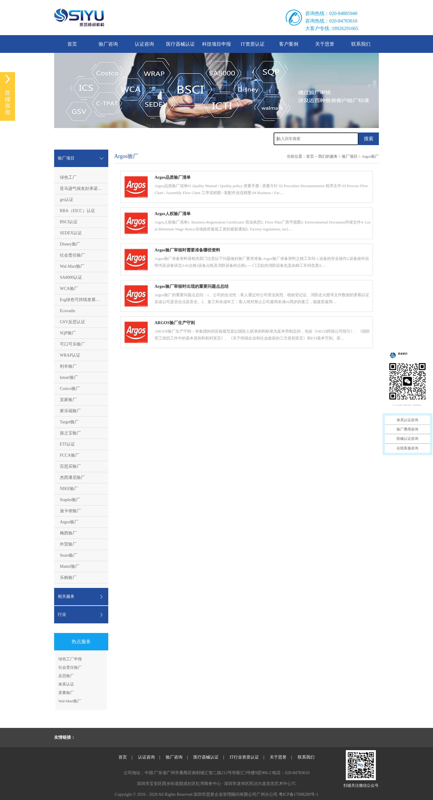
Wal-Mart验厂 (72, 266)
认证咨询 (144, 44)
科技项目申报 (216, 44)
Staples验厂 (70, 499)
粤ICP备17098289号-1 (298, 794)
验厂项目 (350, 156)
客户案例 (288, 44)
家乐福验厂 (70, 411)
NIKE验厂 (69, 488)
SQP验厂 (68, 333)
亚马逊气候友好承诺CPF (82, 188)
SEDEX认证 (71, 233)
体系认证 (66, 684)
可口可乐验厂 (72, 344)
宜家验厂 (68, 399)
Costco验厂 (70, 388)
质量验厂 (66, 692)
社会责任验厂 (72, 255)
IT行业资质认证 (244, 757)
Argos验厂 (69, 522)
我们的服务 (328, 156)
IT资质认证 (252, 44)
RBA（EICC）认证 (77, 210)
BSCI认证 (69, 222)
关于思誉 (324, 44)
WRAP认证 (70, 355)
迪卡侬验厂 (70, 511)
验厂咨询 (108, 44)
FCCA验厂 (69, 455)
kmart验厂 (69, 377)
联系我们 (360, 44)
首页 (72, 44)
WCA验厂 (69, 288)
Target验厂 (69, 422)
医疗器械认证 (180, 44)
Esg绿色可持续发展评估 (82, 299)
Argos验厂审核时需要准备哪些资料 (187, 250)
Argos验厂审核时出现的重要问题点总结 (192, 286)
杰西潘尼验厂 (72, 477)
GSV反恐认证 (72, 322)
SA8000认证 (71, 277)
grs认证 (66, 199)
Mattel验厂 (69, 566)
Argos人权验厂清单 (173, 213)
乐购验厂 (68, 577)
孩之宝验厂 (70, 433)
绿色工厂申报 (70, 659)
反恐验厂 (66, 676)
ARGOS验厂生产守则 (175, 323)
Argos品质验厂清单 (173, 177)
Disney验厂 (70, 244)
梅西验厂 (68, 533)
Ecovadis (67, 311)
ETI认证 (67, 444)
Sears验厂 (68, 555)
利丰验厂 (68, 366)
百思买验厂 (70, 466)
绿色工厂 (68, 177)
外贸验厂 (68, 544)
